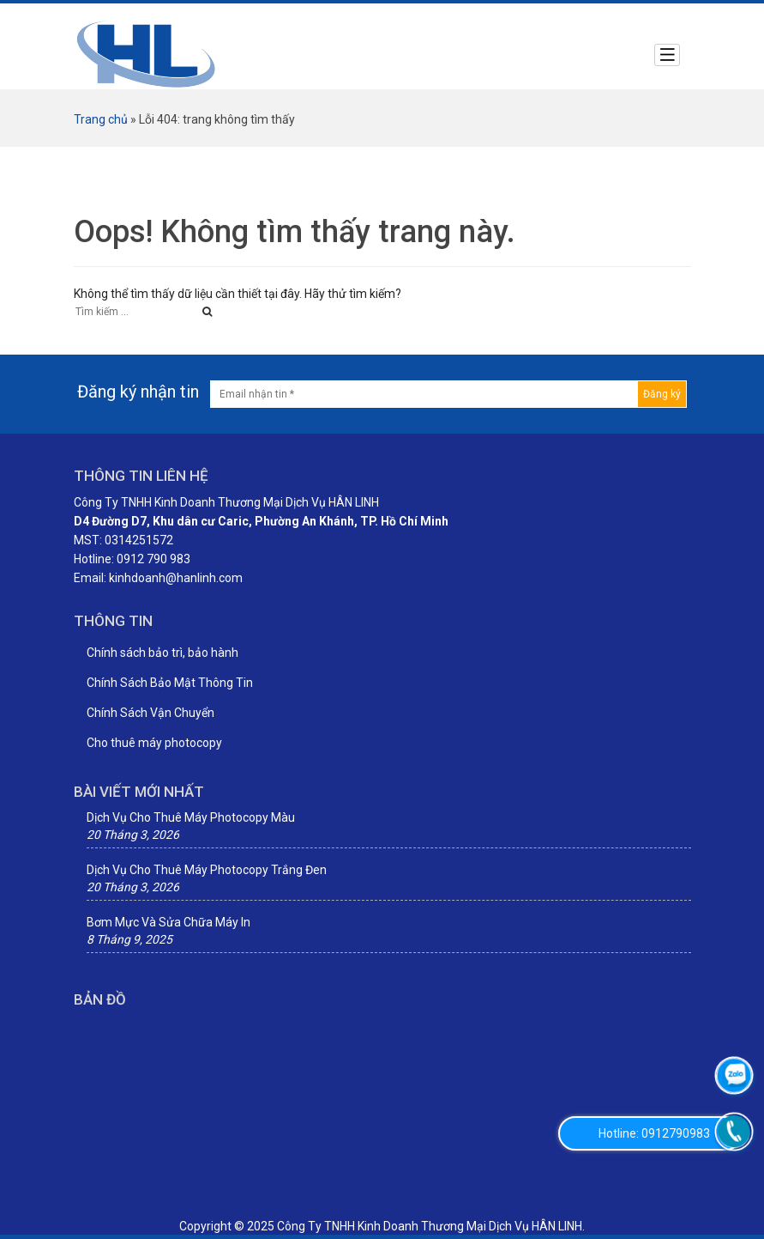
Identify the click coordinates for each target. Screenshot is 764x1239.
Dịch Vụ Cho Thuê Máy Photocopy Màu (191, 817)
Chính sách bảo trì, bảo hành (162, 652)
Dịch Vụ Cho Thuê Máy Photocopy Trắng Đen (207, 870)
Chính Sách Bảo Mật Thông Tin (170, 682)
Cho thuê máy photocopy (154, 743)
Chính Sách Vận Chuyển (150, 713)
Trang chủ (101, 119)
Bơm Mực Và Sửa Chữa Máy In (168, 922)
